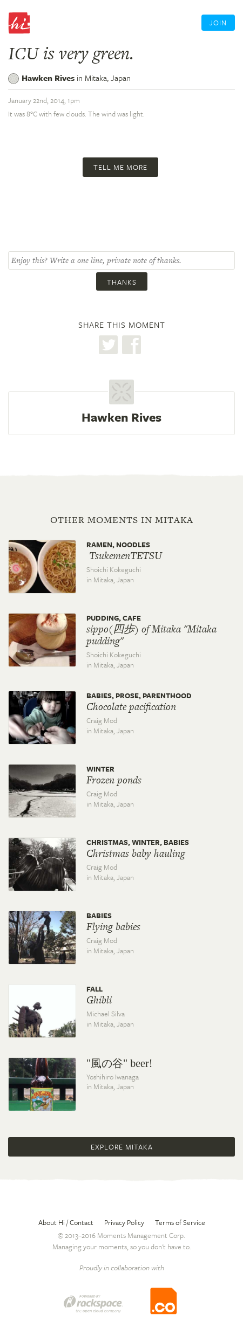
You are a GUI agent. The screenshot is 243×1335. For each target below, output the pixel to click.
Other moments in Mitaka (121, 520)
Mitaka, (108, 78)
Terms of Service (180, 1222)
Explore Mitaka (122, 1146)
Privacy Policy (124, 1222)
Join (218, 22)
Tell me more (120, 167)
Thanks (122, 282)
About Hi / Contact (65, 1222)
